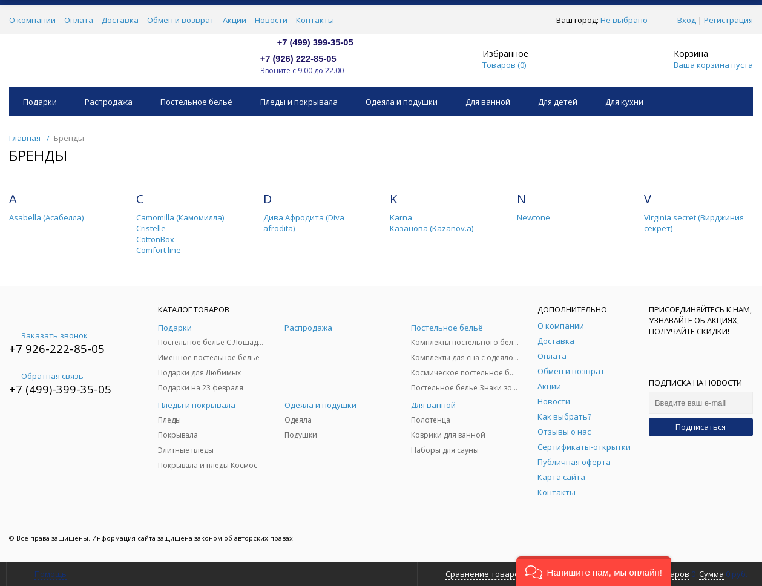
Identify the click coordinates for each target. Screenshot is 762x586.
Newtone (533, 217)
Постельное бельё (196, 101)
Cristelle (151, 228)
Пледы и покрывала (299, 101)
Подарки (40, 101)
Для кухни (624, 101)
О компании (32, 20)
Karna (401, 217)
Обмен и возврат (180, 20)
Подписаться (700, 426)
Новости (271, 20)
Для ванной (487, 101)
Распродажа (109, 101)
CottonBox (155, 239)
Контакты (315, 20)
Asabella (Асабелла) (46, 217)
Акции (234, 20)
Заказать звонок (48, 335)
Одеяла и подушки (402, 101)
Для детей (557, 101)
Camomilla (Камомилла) (180, 217)
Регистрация (728, 20)
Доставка (120, 20)
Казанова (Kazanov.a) (431, 228)
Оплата (78, 20)
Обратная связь (46, 375)
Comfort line (158, 250)
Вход (686, 20)
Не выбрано (627, 20)
